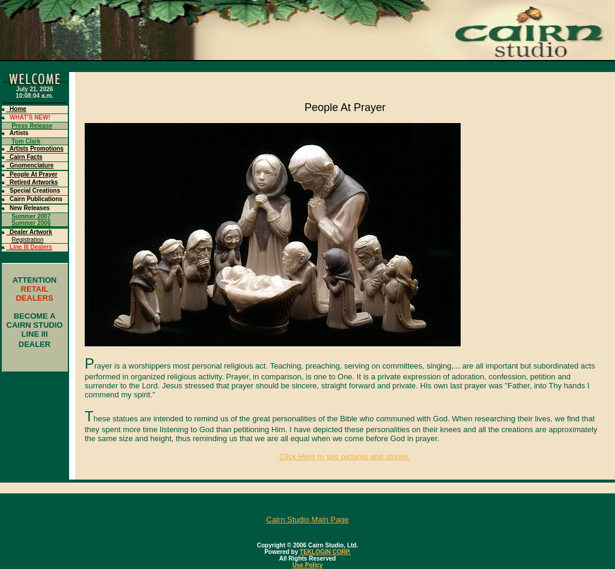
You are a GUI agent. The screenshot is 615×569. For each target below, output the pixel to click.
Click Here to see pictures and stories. (345, 456)
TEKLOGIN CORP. (325, 552)
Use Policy (307, 565)
